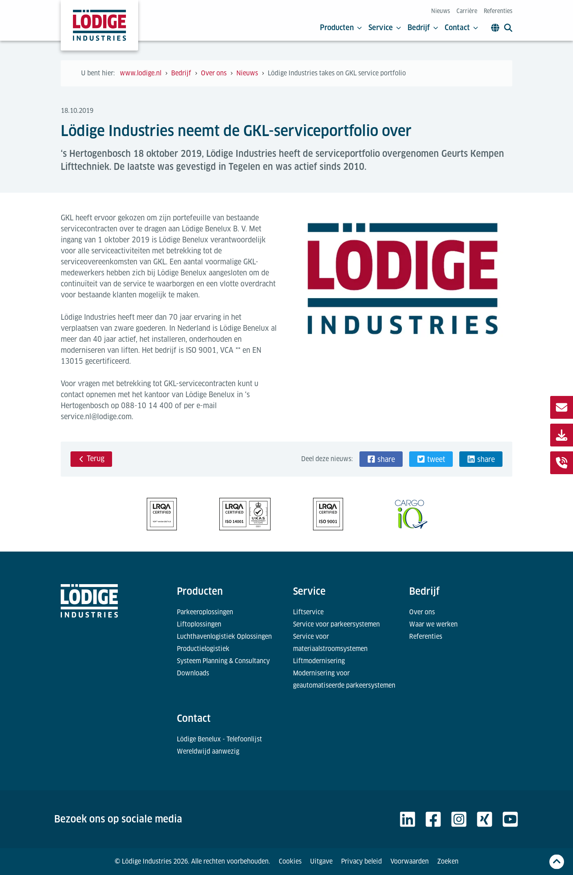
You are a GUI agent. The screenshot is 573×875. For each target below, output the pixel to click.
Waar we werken (433, 624)
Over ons (422, 612)
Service (384, 27)
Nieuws (440, 11)
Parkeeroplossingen (205, 612)
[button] (381, 459)
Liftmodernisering (319, 661)
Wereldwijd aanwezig (208, 751)
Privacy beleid (361, 861)
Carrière (466, 11)
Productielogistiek (203, 649)
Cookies (290, 861)
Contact (461, 27)
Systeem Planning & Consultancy (223, 661)
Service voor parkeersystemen (336, 624)
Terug (91, 458)
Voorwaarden (409, 861)
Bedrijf (423, 27)
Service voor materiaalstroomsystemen (330, 643)
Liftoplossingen (199, 624)
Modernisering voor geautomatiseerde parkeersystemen (344, 679)
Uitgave (321, 861)
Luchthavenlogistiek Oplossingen (224, 636)
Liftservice (308, 612)
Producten (341, 27)
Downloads (193, 673)
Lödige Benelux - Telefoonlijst (219, 739)
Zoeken (447, 861)
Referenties (498, 11)
